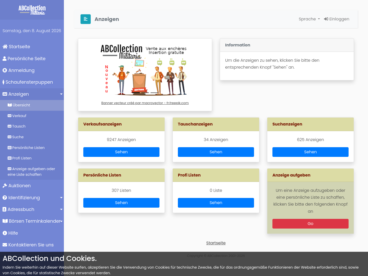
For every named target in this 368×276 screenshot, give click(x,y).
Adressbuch (18, 209)
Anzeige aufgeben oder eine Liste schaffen (31, 171)
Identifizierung (21, 198)
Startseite (16, 47)
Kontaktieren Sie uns (28, 245)
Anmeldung (18, 70)
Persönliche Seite (24, 59)
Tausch (17, 126)
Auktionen (17, 186)
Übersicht (19, 105)
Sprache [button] (308, 19)
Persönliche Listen (26, 147)
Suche (16, 137)
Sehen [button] (121, 152)
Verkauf (17, 115)
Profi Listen (20, 158)
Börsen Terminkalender (32, 221)
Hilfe (10, 233)
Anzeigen (16, 94)
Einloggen (336, 19)
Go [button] (311, 224)
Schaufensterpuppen (28, 82)
